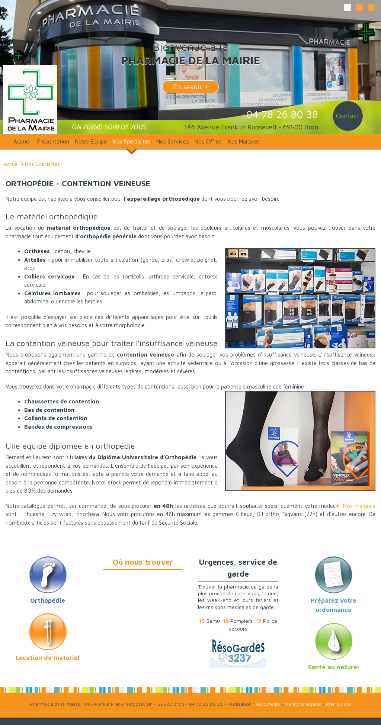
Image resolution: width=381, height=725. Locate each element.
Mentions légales (303, 704)
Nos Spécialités (132, 141)
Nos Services (172, 141)
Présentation (53, 141)
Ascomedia (268, 704)
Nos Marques (244, 141)
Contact (347, 116)
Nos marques (359, 506)
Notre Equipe (91, 141)
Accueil (22, 141)
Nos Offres (208, 141)
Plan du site (338, 704)
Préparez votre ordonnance (333, 600)
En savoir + (190, 87)
